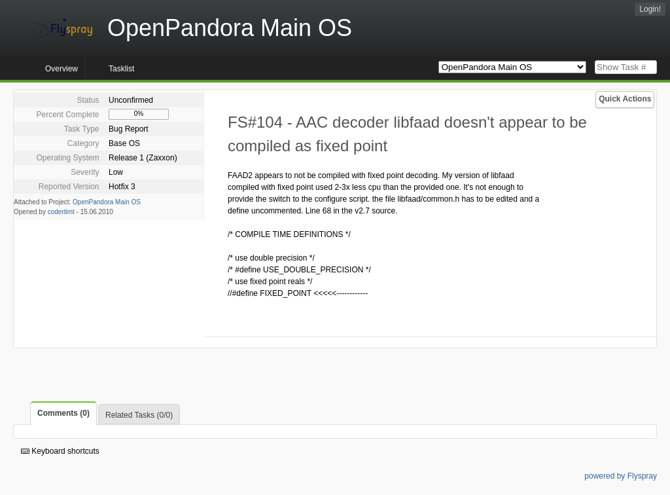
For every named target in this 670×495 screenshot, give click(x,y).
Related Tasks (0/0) (139, 415)
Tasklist (121, 68)
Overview (61, 68)
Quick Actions (625, 98)
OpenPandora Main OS (107, 202)
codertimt (61, 211)
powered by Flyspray (620, 476)
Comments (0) (63, 413)
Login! (650, 9)
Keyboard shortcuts (60, 451)
